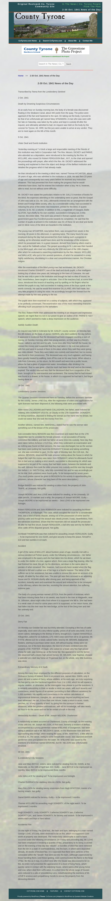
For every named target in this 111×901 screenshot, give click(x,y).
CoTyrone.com (51, 896)
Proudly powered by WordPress (28, 896)
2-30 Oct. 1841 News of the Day (81, 10)
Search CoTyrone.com (52, 41)
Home (20, 76)
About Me (72, 41)
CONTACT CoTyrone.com (74, 891)
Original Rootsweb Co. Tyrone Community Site (36, 5)
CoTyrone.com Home (27, 41)
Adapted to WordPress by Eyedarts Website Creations (75, 896)
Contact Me (87, 41)
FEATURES (54, 891)
